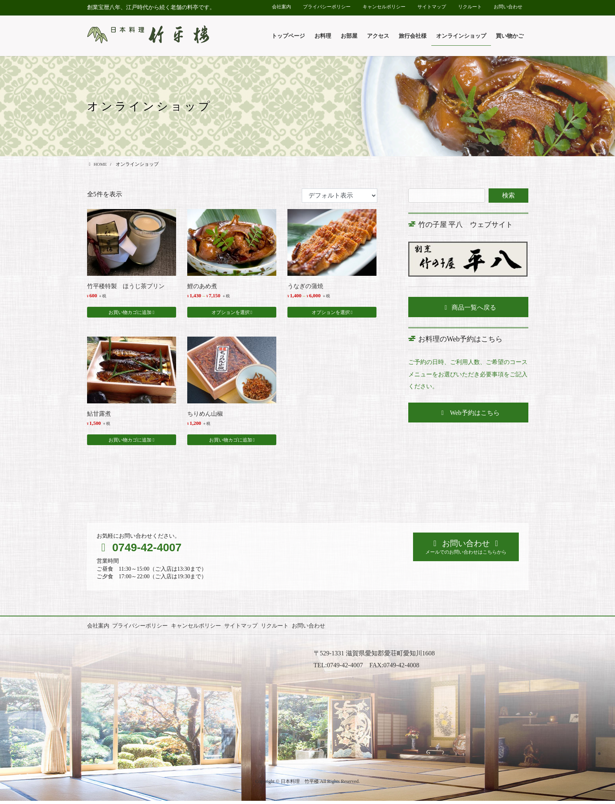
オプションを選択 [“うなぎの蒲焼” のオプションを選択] (331, 314)
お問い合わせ (508, 7)
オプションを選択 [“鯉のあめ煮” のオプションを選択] (230, 314)
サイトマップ (431, 7)
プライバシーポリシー (327, 7)
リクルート (470, 7)
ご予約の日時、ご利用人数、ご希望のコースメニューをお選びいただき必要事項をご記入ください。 (465, 373)
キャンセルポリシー (384, 7)
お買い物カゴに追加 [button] (130, 314)
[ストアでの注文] (339, 195)
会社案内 (281, 7)
